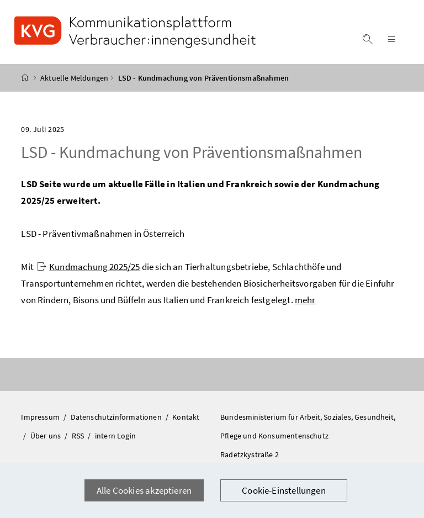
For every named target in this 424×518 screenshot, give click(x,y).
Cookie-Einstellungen (284, 490)
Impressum (41, 417)
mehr (305, 300)
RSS (79, 436)
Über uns (46, 436)
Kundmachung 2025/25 (88, 267)
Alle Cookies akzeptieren (144, 490)
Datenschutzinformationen (117, 417)
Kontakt (185, 417)
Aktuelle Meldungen (74, 78)
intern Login (115, 436)
